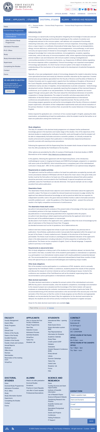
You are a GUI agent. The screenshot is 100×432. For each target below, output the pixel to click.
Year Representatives (55, 332)
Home (7, 20)
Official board (61, 14)
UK (83, 2)
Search (94, 5)
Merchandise (9, 355)
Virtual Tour (8, 362)
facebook (86, 9)
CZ (95, 10)
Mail (86, 2)
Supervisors (8, 62)
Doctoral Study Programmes (14, 30)
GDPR (93, 428)
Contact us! (10, 91)
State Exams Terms (54, 325)
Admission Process (32, 332)
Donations (29, 385)
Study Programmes (32, 325)
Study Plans (52, 339)
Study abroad (52, 353)
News (6, 26)
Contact (6, 70)
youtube (88, 9)
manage (51, 308)
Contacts (92, 14)
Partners (7, 353)
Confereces (52, 415)
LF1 (29, 25)
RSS (13, 429)
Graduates (51, 347)
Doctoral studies (49, 20)
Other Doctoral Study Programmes (13, 41)
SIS (90, 2)
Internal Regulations (76, 2)
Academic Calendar (54, 337)
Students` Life (30, 342)
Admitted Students (32, 335)
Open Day (29, 327)
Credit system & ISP (54, 342)
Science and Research (83, 20)
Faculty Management (11, 320)
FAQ (49, 371)
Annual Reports (10, 345)
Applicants (19, 20)
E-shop (75, 9)
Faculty (49, 14)
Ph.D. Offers (8, 50)
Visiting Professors (54, 417)
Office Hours (9, 350)
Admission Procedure (11, 46)
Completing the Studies (12, 66)
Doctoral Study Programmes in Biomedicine (15, 35)
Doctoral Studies (31, 383)
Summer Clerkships (54, 358)
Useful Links (52, 363)
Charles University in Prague (25, 10)
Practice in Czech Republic (35, 388)
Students (32, 20)
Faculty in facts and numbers (14, 343)
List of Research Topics (55, 394)
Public (72, 14)
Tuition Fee (29, 340)
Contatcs (94, 2)
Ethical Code (9, 330)
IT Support (51, 420)
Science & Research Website (57, 397)
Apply (67, 9)
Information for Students (56, 334)
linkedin (80, 9)
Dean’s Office (9, 323)
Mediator (51, 344)
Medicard (8, 348)
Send (91, 421)
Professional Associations (34, 393)
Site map (7, 429)
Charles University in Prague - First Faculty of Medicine (52, 428)
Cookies (86, 428)
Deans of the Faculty (11, 335)
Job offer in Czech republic (35, 390)
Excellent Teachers (11, 338)
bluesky (83, 9)
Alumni (65, 20)
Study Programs (10, 325)
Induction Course (32, 330)
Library (50, 356)
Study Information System (13, 58)
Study (6, 54)
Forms (6, 74)
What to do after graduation (35, 380)
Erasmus (81, 14)
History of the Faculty (12, 333)
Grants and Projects (54, 412)
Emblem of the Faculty (12, 340)
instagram (91, 9)
